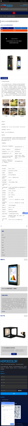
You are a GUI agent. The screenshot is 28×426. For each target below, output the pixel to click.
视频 (3, 247)
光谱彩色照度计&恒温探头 (11, 16)
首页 (1, 16)
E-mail (8, 28)
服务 (3, 252)
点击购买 (14, 30)
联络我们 (3, 254)
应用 (3, 242)
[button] (25, 259)
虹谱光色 (7, 5)
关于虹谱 (3, 237)
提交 (14, 393)
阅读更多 (3, 311)
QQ (21, 28)
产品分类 (4, 16)
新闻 (3, 244)
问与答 (3, 249)
